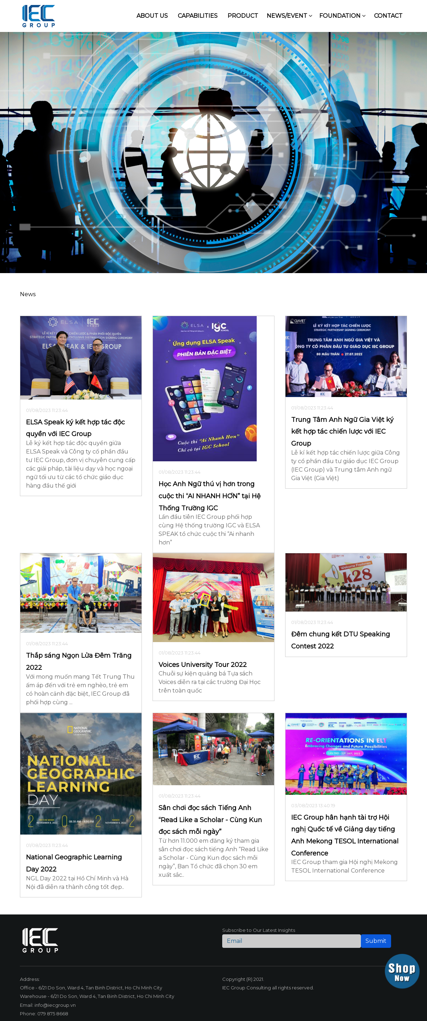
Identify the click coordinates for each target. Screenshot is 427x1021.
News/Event (289, 15)
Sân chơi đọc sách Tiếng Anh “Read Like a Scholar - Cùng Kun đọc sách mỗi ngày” (210, 820)
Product (243, 15)
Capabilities (198, 15)
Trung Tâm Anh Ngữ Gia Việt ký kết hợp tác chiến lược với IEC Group (342, 431)
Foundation (342, 15)
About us (152, 15)
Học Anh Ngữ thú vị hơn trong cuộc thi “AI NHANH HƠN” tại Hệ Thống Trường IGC (210, 496)
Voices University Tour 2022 (203, 665)
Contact (388, 15)
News (28, 294)
